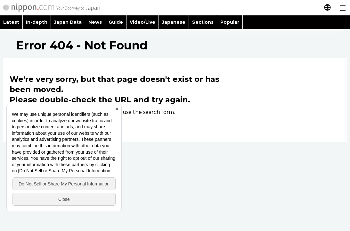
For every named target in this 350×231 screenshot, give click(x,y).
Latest (11, 22)
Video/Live (142, 22)
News (95, 22)
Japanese (173, 22)
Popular (229, 22)
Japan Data (68, 22)
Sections (203, 22)
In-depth (36, 22)
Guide (116, 22)
